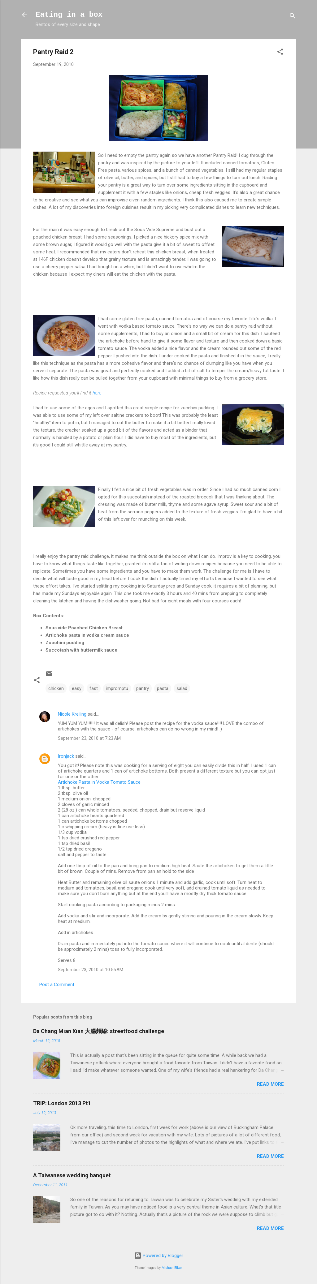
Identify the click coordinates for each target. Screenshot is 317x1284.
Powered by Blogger (158, 1255)
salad (181, 688)
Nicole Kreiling (72, 714)
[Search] (292, 16)
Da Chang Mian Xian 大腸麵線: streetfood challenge (98, 1031)
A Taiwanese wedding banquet (72, 1175)
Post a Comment (56, 984)
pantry (142, 688)
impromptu (117, 688)
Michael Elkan (172, 1268)
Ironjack (66, 756)
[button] (280, 53)
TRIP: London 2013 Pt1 (62, 1103)
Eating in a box (69, 15)
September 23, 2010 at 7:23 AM (89, 738)
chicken (56, 688)
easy (76, 688)
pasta (162, 688)
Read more (270, 1084)
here (97, 393)
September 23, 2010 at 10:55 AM (90, 969)
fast (93, 688)
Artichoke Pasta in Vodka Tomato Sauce (99, 782)
